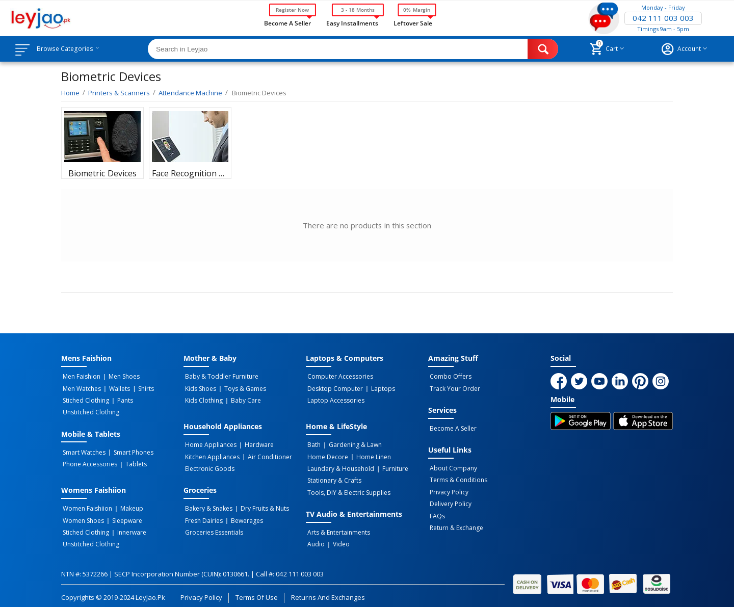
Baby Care (242, 399)
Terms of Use (256, 590)
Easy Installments (352, 22)
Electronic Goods (208, 465)
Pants (121, 399)
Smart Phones (129, 449)
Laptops (379, 388)
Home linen (369, 454)
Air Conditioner (266, 454)
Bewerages (243, 516)
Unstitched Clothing (89, 410)
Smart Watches (82, 449)
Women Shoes (81, 516)
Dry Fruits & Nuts (261, 505)
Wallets (115, 388)
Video (337, 538)
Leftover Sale (413, 22)
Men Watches (80, 388)
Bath (312, 443)
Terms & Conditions (457, 477)
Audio (314, 538)
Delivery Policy (449, 500)
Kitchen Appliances (211, 454)
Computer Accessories (339, 377)
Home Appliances (209, 443)
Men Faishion (80, 377)
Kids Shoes (199, 388)
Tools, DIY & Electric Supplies (347, 488)
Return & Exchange (455, 522)
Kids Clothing (202, 399)
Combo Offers (449, 377)
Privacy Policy (447, 489)
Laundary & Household (339, 465)
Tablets (132, 461)
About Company (452, 466)
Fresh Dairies (202, 516)
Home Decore (326, 454)
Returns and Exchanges (327, 590)
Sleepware (123, 516)
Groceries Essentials (213, 527)
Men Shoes (120, 377)
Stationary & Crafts (333, 476)
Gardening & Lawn (351, 443)
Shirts (139, 388)
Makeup (127, 505)
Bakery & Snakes (207, 505)
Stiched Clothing (84, 399)
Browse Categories (70, 49)
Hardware (255, 443)
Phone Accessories (88, 461)
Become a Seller (287, 22)
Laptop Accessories (334, 399)
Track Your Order (453, 388)
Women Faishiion (86, 505)
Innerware (127, 527)
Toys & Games (241, 388)
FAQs (435, 511)
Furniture (391, 465)
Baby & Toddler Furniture (220, 377)
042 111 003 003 (663, 18)
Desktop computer (333, 388)
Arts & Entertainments (337, 527)
